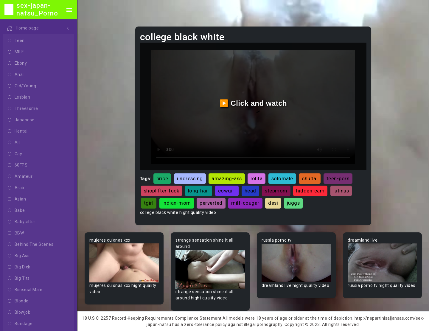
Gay (15, 154)
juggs (293, 203)
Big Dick (19, 267)
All (14, 142)
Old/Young (22, 86)
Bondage (20, 324)
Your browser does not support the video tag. (124, 262)
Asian (17, 199)
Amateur (20, 176)
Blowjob (19, 312)
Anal (16, 74)
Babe (16, 210)
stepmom (276, 191)
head (250, 191)
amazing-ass (227, 178)
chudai (310, 178)
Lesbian (19, 97)
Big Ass (18, 256)
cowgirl (227, 191)
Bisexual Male (25, 290)
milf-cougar (245, 203)
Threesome (23, 108)
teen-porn (338, 178)
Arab (16, 188)
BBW (16, 233)
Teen (16, 40)
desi (273, 203)
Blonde (18, 301)
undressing (190, 178)
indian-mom (176, 203)
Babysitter (21, 222)
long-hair (198, 191)
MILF (16, 52)
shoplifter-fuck (161, 191)
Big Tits (19, 278)
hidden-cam (310, 191)
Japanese (21, 120)
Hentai (18, 131)
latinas (341, 191)
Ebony (17, 63)
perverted (211, 203)
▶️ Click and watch (253, 103)
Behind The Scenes (30, 244)
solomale (282, 178)
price (162, 178)
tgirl (149, 203)
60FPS (17, 165)
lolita (256, 178)
